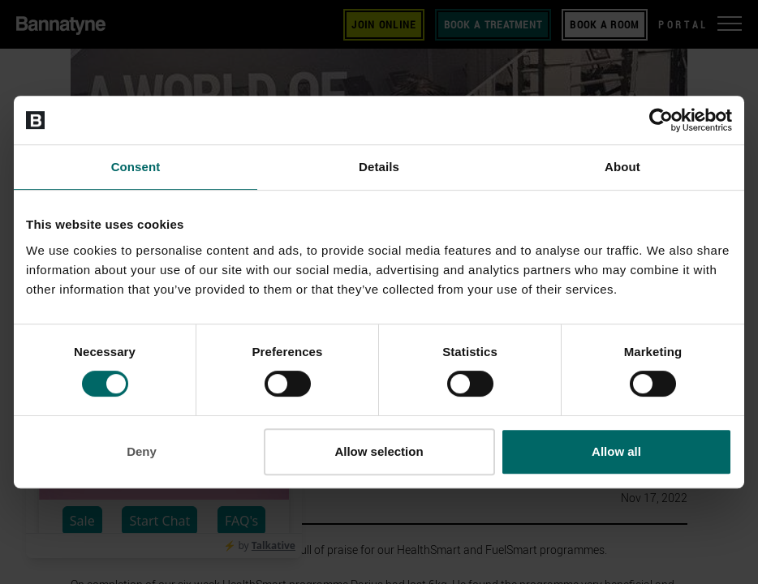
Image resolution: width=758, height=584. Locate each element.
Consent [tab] (136, 167)
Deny (142, 451)
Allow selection (378, 451)
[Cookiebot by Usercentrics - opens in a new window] (661, 120)
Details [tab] (379, 167)
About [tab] (622, 167)
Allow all (616, 451)
